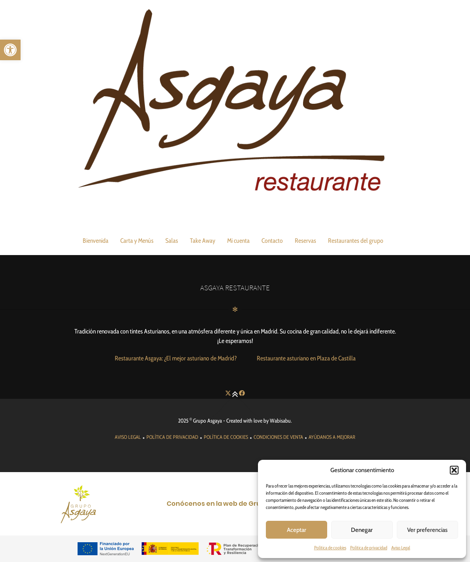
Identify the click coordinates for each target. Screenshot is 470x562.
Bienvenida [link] (95, 240)
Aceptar (296, 529)
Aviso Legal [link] (400, 548)
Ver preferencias (427, 529)
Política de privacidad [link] (368, 548)
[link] (10, 50)
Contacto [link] (272, 240)
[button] (454, 470)
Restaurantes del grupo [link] (355, 240)
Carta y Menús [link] (137, 240)
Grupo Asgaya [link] (207, 420)
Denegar (362, 529)
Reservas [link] (305, 240)
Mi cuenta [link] (238, 240)
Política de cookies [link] (330, 548)
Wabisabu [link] (280, 420)
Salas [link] (171, 240)
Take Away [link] (202, 240)
